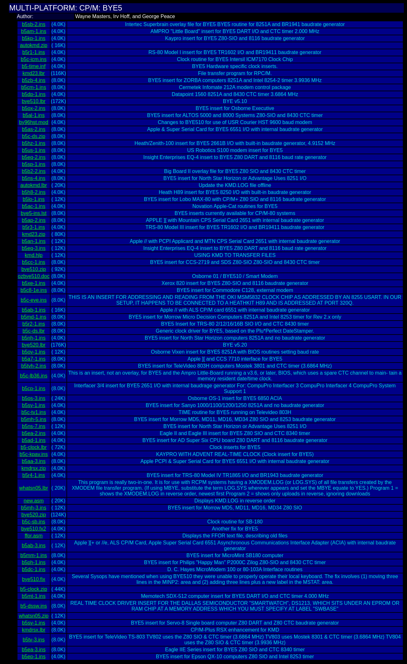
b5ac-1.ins (33, 206)
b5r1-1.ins (33, 52)
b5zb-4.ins (33, 80)
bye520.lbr (33, 345)
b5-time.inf (33, 66)
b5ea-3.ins (33, 649)
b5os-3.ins (33, 398)
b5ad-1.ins (33, 440)
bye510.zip (33, 269)
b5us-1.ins (33, 150)
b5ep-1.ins (33, 656)
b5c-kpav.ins (34, 454)
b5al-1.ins (34, 115)
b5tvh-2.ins (33, 366)
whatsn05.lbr (33, 488)
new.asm (34, 500)
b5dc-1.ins (33, 569)
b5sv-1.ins (33, 623)
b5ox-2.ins (33, 108)
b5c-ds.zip (33, 136)
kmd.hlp (34, 255)
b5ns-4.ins (33, 178)
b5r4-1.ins (33, 475)
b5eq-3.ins (33, 248)
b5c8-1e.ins (33, 290)
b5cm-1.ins (33, 87)
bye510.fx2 (33, 528)
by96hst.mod (33, 122)
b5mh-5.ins (33, 419)
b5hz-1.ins (33, 143)
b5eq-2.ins (33, 157)
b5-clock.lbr (34, 447)
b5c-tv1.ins (33, 412)
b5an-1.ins (33, 241)
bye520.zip (33, 514)
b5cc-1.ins (33, 262)
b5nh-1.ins (33, 338)
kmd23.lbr (34, 73)
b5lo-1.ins (34, 199)
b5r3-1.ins (33, 227)
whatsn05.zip (33, 616)
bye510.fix (33, 579)
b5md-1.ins (33, 317)
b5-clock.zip (33, 589)
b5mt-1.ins (33, 596)
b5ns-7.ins (33, 426)
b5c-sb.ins (33, 521)
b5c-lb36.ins (33, 375)
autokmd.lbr (33, 185)
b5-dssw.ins (33, 606)
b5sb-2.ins (33, 24)
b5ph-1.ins (33, 562)
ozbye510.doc (34, 276)
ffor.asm (34, 535)
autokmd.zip (33, 45)
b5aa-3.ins (33, 461)
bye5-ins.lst (33, 213)
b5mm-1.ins (33, 555)
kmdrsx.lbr (33, 630)
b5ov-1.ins (33, 352)
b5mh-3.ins (33, 507)
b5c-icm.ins (33, 59)
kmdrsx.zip (34, 468)
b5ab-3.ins (33, 545)
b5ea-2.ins (33, 433)
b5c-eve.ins (34, 300)
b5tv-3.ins (34, 639)
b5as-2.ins (33, 129)
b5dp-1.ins (33, 94)
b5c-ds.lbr (34, 331)
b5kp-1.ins (33, 38)
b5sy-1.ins (33, 405)
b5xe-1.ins (33, 283)
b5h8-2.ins (33, 192)
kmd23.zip (33, 234)
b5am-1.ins (33, 31)
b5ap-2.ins (33, 220)
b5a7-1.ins (33, 359)
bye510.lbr (33, 101)
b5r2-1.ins (33, 324)
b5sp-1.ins (33, 164)
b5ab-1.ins (33, 310)
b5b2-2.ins (33, 171)
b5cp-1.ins (33, 388)
